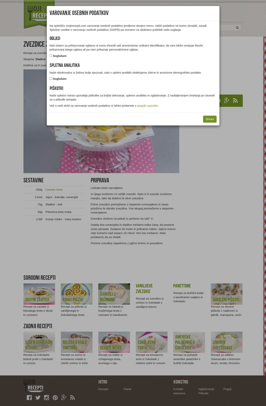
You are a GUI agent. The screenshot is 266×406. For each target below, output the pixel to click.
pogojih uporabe (147, 105)
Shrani (210, 119)
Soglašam (60, 55)
